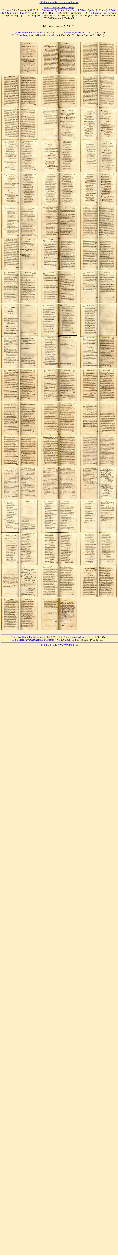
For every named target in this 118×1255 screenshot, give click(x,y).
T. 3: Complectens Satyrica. (103, 13)
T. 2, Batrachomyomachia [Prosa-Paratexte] (33, 35)
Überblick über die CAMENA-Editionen (59, 2)
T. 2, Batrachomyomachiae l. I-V (74, 32)
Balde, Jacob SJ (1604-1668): (59, 7)
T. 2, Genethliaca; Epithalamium (27, 32)
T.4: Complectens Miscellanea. (41, 15)
